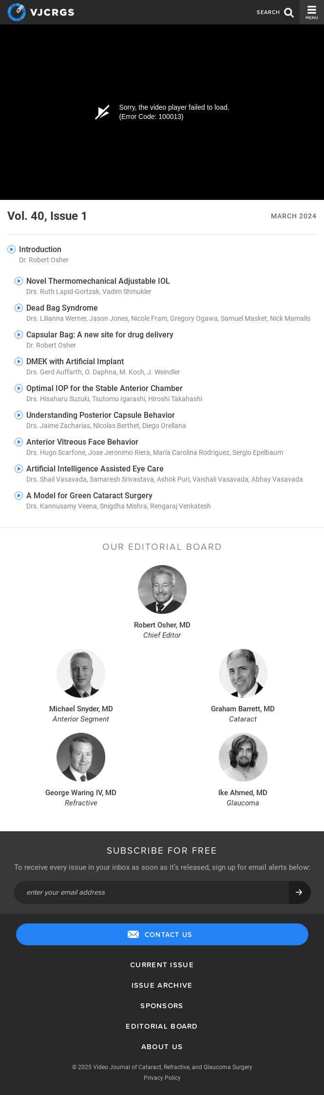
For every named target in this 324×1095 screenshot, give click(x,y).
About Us (162, 1046)
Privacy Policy (162, 1077)
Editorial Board (162, 1026)
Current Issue (162, 964)
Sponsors (161, 1005)
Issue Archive (162, 985)
